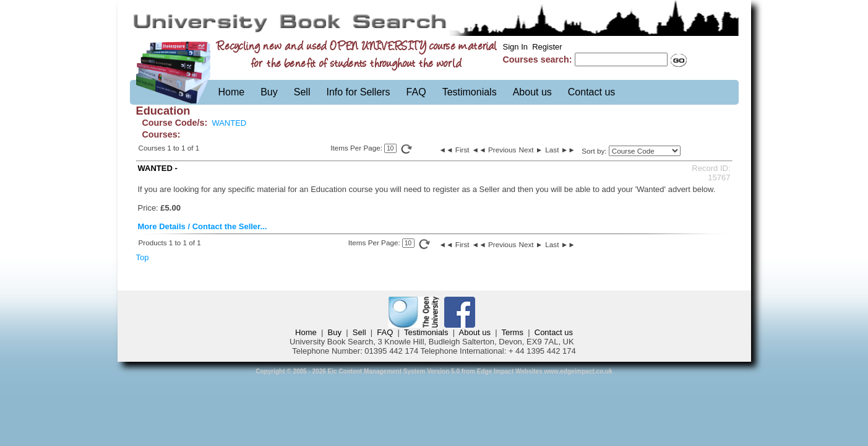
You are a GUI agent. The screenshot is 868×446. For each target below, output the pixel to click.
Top (142, 257)
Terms (512, 332)
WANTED (229, 123)
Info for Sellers (358, 92)
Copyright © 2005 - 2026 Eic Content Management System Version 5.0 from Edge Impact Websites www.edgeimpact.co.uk (434, 371)
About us (532, 92)
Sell (302, 92)
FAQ (416, 92)
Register (547, 46)
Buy (269, 92)
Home (231, 92)
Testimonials (469, 92)
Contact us (591, 92)
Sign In (515, 46)
